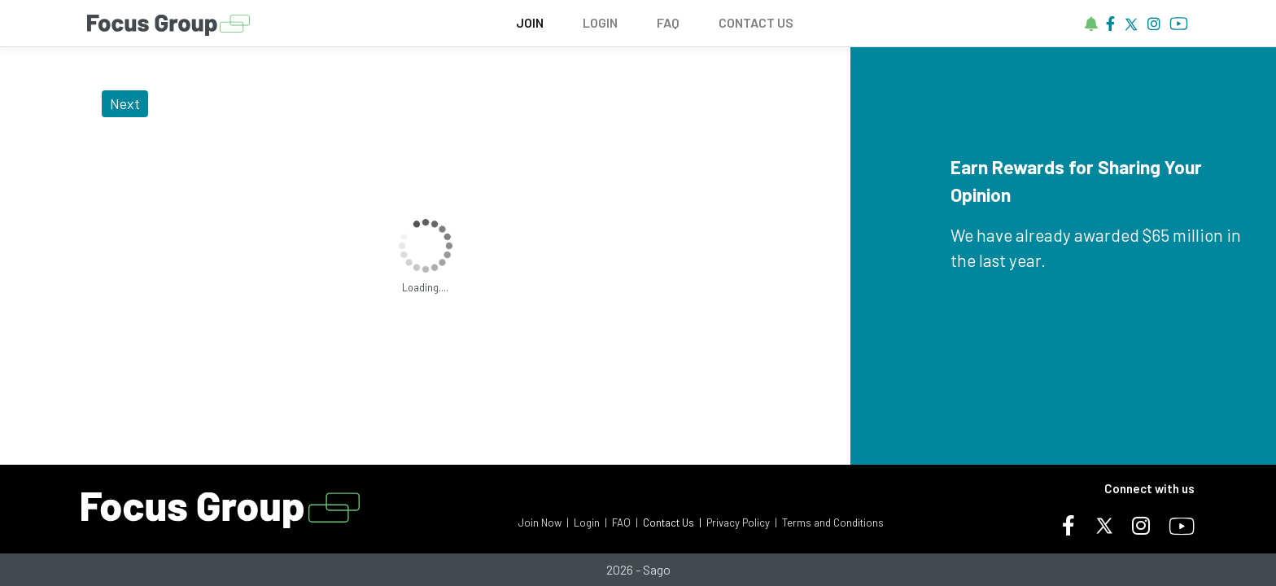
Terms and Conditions (833, 522)
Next (125, 103)
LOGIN (600, 22)
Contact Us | (672, 522)
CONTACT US (756, 22)
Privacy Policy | (741, 522)
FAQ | (625, 522)
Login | (590, 522)
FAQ (668, 22)
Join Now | (543, 522)
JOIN (530, 22)
